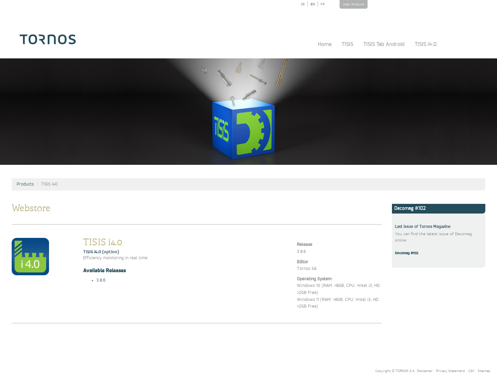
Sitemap (484, 371)
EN (313, 4)
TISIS (347, 44)
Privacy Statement (450, 371)
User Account (353, 4)
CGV (471, 371)
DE (303, 4)
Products (25, 184)
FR (323, 4)
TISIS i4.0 (426, 44)
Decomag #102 (406, 253)
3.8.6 (100, 280)
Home (325, 44)
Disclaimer (425, 371)
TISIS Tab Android (384, 44)
